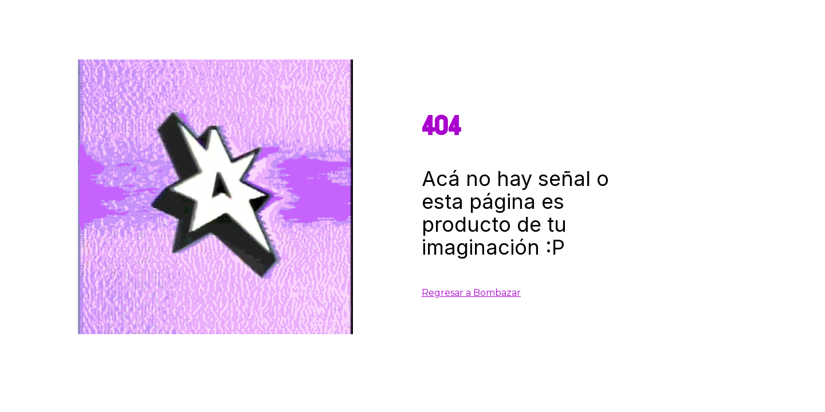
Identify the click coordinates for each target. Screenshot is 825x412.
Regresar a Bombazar (471, 292)
